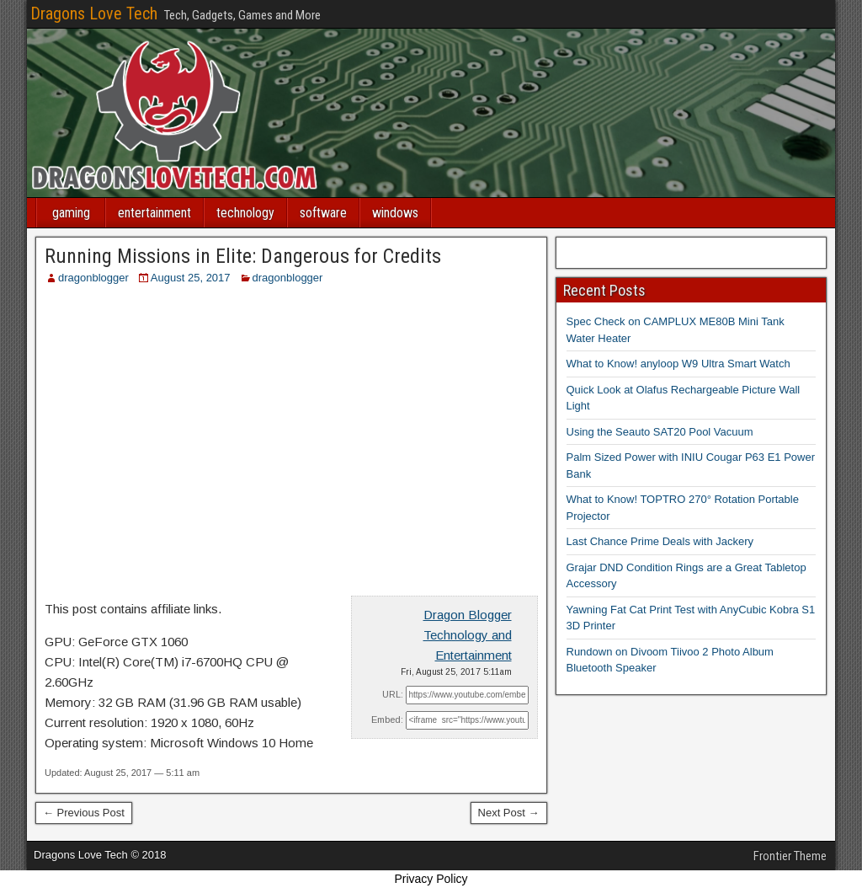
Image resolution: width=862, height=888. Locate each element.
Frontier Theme (790, 856)
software (323, 213)
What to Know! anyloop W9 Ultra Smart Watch (678, 363)
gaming (71, 213)
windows (395, 213)
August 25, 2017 (191, 277)
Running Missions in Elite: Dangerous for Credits (243, 256)
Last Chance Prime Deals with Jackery (660, 541)
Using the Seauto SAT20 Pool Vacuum (660, 431)
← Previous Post (84, 812)
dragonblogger (93, 277)
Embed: (387, 719)
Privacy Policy (430, 878)
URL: (392, 694)
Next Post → (509, 812)
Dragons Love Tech (93, 13)
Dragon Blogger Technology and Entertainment (467, 634)
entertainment (154, 213)
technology (245, 213)
